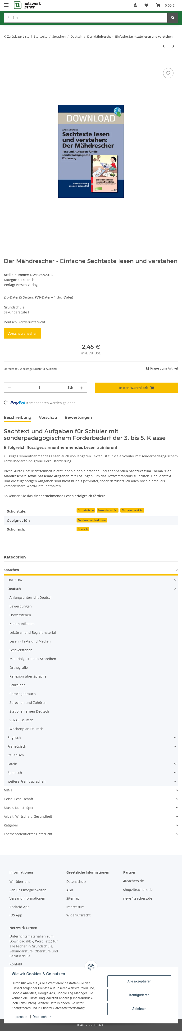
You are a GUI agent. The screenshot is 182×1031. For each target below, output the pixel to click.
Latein (12, 764)
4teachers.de (133, 881)
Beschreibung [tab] (17, 417)
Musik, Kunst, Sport (19, 807)
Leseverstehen (20, 650)
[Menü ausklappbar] (6, 3)
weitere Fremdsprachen (27, 781)
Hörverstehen (20, 615)
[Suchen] (86, 18)
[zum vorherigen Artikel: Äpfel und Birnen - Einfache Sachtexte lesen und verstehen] (163, 46)
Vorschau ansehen (22, 333)
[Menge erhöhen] (82, 388)
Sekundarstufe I (107, 510)
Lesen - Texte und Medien (30, 641)
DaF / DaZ (15, 580)
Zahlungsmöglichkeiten (27, 890)
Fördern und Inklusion (92, 520)
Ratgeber (11, 825)
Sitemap (72, 898)
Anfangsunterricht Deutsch (31, 597)
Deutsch (27, 279)
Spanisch (15, 772)
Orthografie (18, 667)
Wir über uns (19, 881)
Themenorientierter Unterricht (28, 834)
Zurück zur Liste (18, 36)
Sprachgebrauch (22, 694)
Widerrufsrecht (78, 915)
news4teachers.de (137, 898)
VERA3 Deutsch (21, 720)
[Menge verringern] (9, 388)
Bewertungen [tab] (78, 417)
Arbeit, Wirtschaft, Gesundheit (28, 816)
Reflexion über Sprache (27, 676)
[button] (135, 5)
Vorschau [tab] (48, 417)
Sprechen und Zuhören (27, 702)
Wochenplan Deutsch (26, 729)
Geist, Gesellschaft (18, 799)
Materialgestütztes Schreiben (32, 658)
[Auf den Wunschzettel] (168, 73)
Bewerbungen (20, 606)
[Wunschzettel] (146, 5)
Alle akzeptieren (139, 981)
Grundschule (86, 510)
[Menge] (39, 388)
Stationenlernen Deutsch (29, 711)
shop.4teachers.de (138, 889)
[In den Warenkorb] (7, 61)
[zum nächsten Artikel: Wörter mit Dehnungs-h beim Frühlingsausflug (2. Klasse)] (173, 46)
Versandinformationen (27, 898)
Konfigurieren (139, 995)
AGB (69, 890)
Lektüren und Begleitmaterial (32, 632)
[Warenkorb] (165, 5)
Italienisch (16, 755)
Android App (19, 907)
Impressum (20, 1017)
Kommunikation (22, 623)
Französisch (17, 746)
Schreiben (17, 685)
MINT (8, 790)
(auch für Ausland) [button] (45, 369)
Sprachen (11, 569)
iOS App (15, 915)
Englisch (14, 737)
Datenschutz (42, 1017)
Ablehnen (139, 1009)
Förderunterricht (132, 510)
